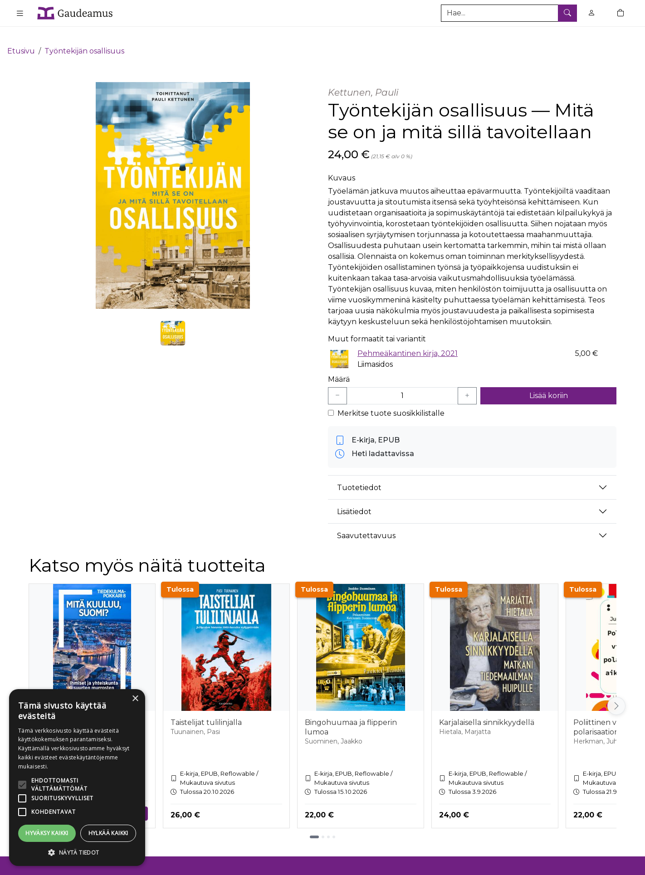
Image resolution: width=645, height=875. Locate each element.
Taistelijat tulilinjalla (206, 709)
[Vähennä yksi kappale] (337, 382)
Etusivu (21, 37)
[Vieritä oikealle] (616, 692)
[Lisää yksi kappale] (467, 382)
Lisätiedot (354, 498)
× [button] (135, 698)
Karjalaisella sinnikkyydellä (486, 709)
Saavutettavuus (366, 522)
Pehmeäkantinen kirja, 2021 (407, 339)
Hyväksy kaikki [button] (46, 833)
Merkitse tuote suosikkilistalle (391, 400)
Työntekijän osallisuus (84, 37)
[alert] (77, 777)
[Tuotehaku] (509, 13)
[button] (77, 852)
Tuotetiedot (359, 474)
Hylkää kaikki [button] (108, 833)
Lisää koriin (548, 382)
